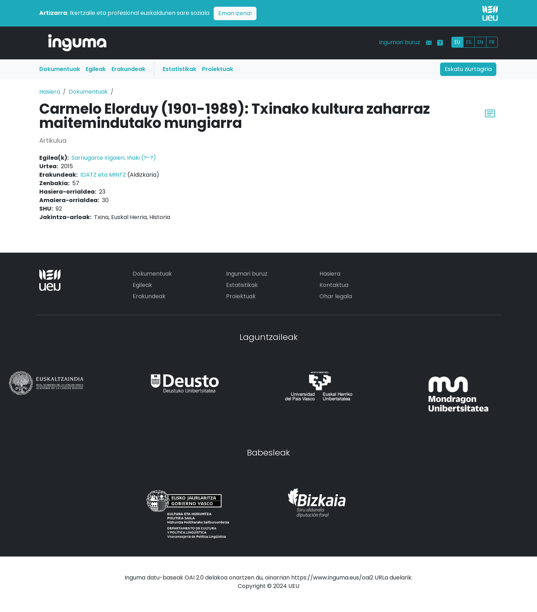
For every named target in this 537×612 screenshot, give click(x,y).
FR (492, 42)
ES (469, 42)
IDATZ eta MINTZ (103, 175)
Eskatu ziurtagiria (468, 69)
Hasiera (49, 92)
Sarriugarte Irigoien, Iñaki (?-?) (113, 158)
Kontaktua (333, 285)
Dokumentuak (59, 69)
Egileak (96, 69)
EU (457, 42)
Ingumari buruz (399, 42)
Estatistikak (179, 69)
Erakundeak (128, 69)
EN (480, 42)
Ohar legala (335, 296)
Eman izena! (235, 13)
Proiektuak (217, 69)
